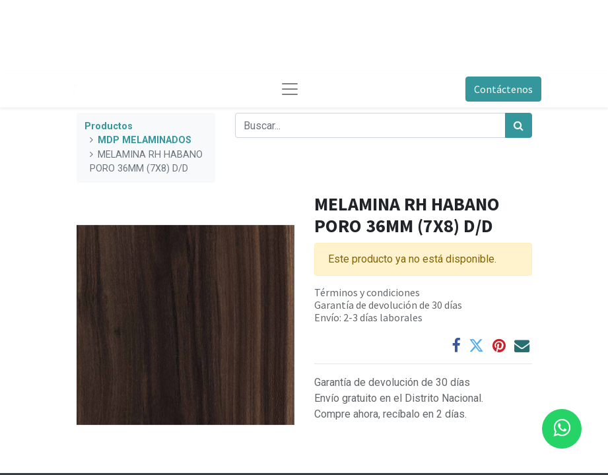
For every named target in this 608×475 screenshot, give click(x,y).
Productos (108, 126)
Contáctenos (503, 89)
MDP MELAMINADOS (144, 140)
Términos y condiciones (367, 292)
